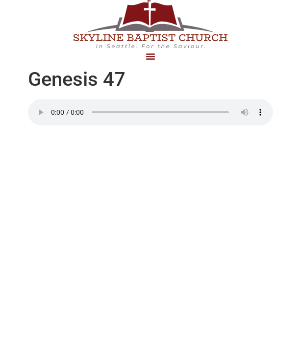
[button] (150, 56)
